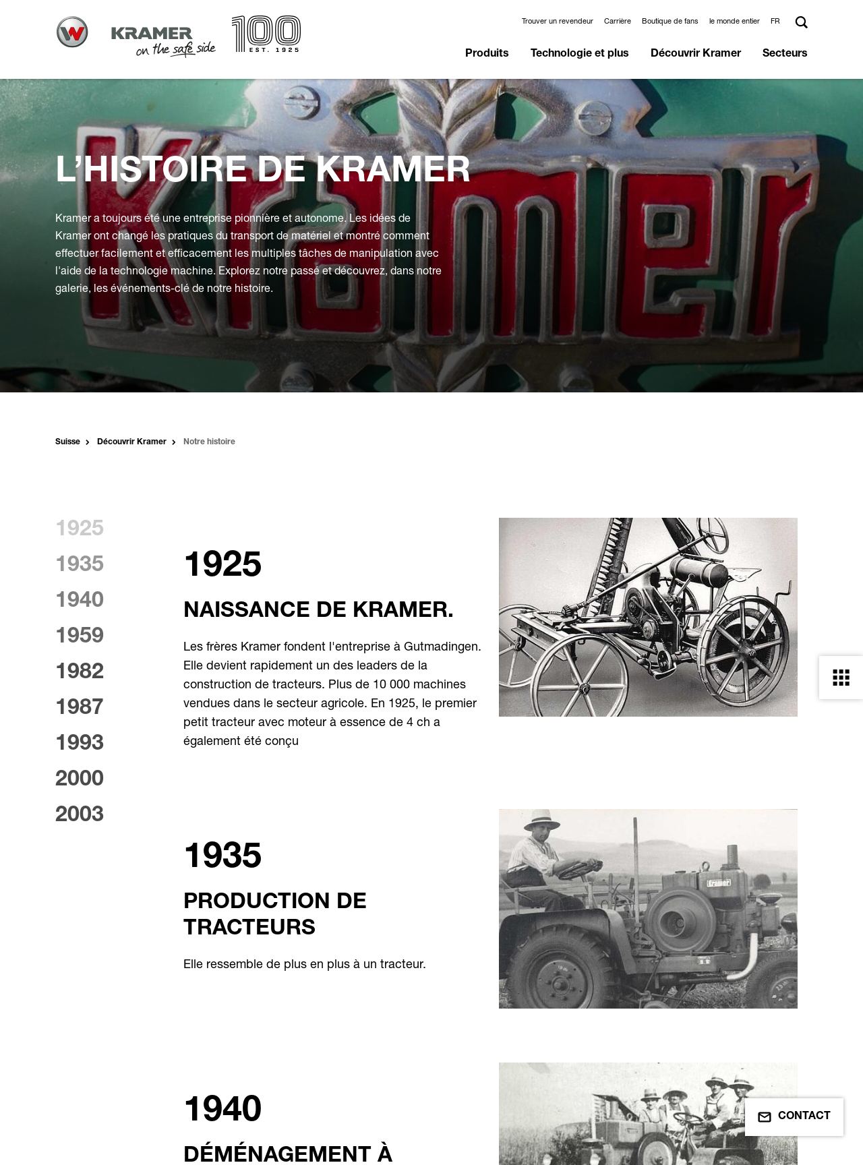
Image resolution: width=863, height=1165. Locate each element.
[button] (777, 21)
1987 (79, 709)
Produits (487, 54)
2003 (79, 816)
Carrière (617, 21)
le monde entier (734, 21)
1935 (79, 566)
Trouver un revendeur (557, 21)
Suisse (67, 442)
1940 (79, 602)
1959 (79, 638)
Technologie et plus (580, 54)
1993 (79, 745)
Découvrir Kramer (696, 54)
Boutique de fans (670, 21)
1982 (79, 673)
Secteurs (785, 54)
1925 (79, 530)
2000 (79, 780)
